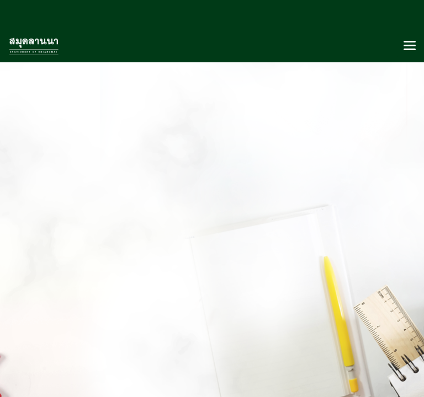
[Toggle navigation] (410, 46)
